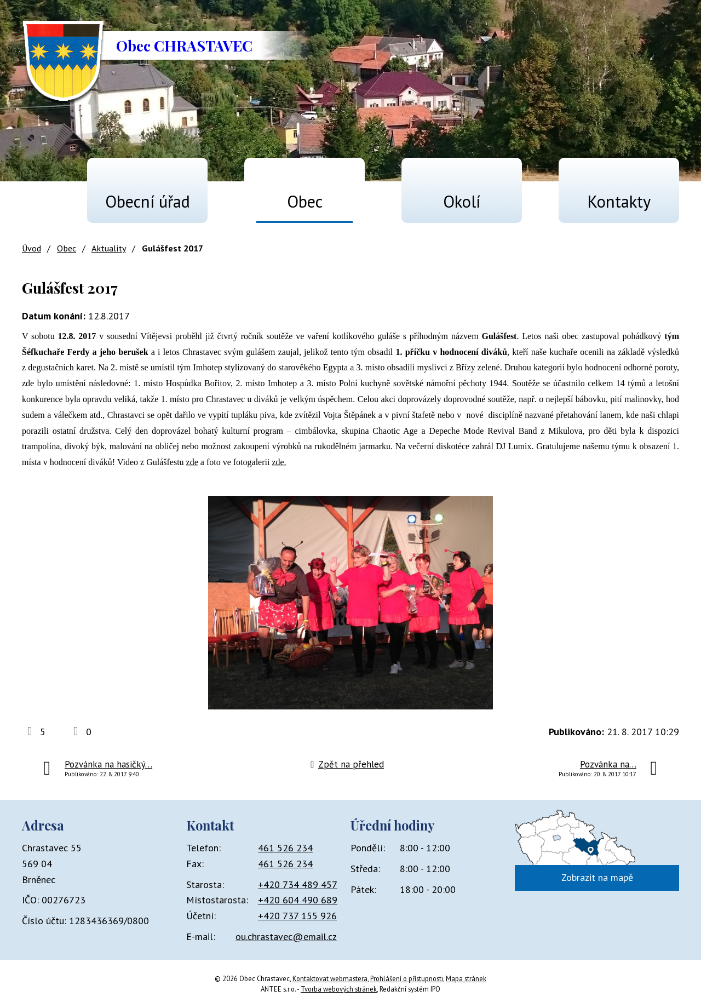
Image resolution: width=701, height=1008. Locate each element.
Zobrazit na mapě (597, 877)
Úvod (36, 196)
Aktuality (108, 248)
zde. (279, 462)
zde (192, 462)
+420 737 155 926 (297, 915)
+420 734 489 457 (297, 884)
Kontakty (619, 201)
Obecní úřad (147, 201)
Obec (305, 201)
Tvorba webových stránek (339, 988)
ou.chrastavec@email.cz (286, 936)
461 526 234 (285, 847)
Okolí (461, 201)
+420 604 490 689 (297, 900)
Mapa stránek (466, 978)
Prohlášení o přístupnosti (406, 978)
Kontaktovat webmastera (329, 978)
